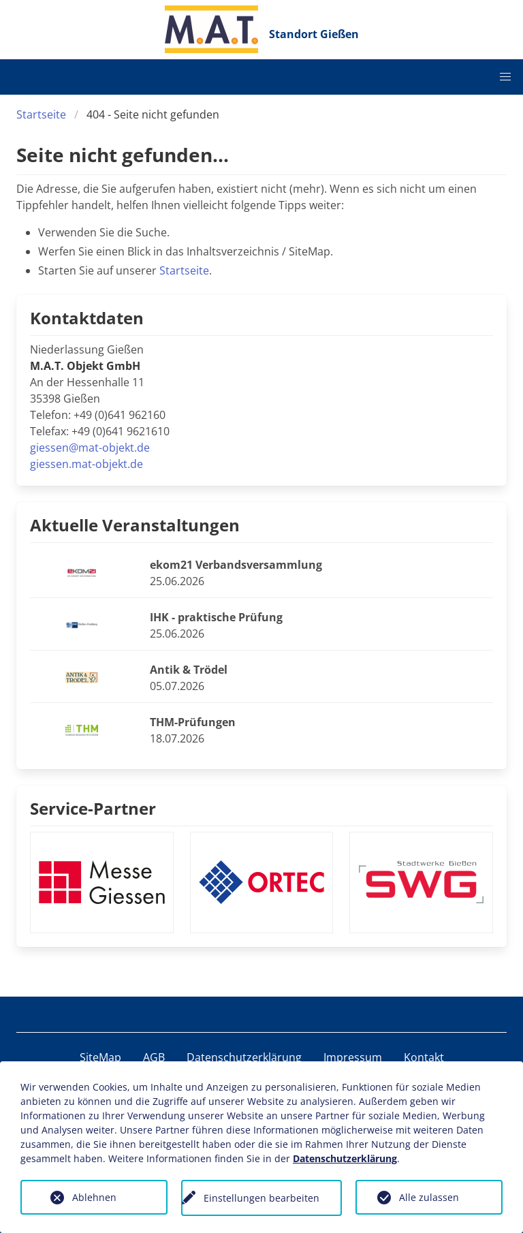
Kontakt (424, 1057)
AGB (154, 1057)
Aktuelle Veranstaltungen (135, 525)
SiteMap (100, 1057)
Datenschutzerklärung (244, 1057)
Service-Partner (93, 808)
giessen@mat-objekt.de (90, 447)
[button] (505, 77)
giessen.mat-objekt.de (86, 463)
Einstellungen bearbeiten (261, 1197)
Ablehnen (94, 1197)
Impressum (352, 1057)
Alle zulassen (429, 1197)
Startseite (41, 114)
